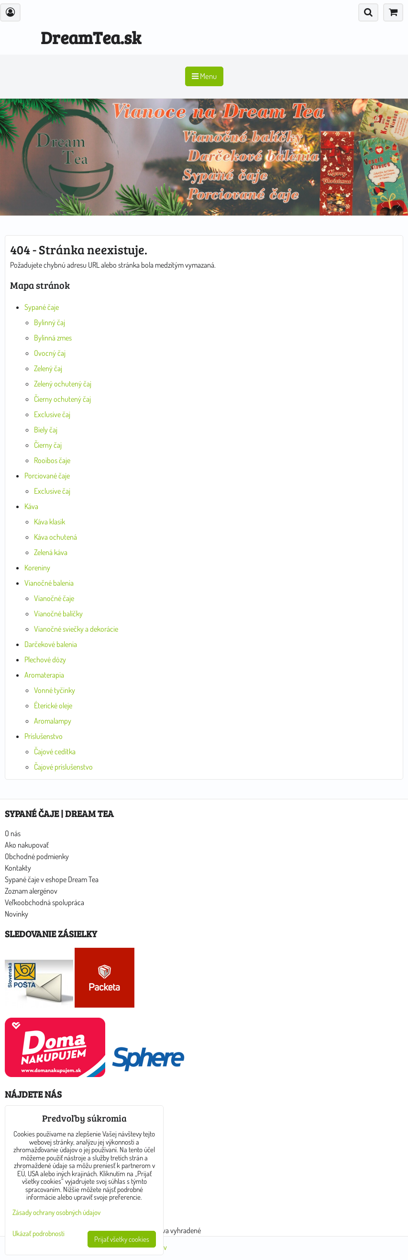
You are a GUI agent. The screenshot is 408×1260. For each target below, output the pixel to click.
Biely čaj (45, 429)
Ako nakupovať (27, 845)
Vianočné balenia (49, 583)
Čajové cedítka (55, 751)
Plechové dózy (45, 659)
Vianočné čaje (54, 598)
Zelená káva (50, 552)
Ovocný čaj (50, 353)
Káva (31, 506)
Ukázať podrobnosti (38, 1234)
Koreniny (37, 567)
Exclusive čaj (52, 414)
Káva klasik (49, 521)
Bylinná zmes (53, 337)
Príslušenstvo (43, 736)
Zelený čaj (48, 368)
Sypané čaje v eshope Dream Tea (52, 879)
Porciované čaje (47, 475)
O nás (13, 833)
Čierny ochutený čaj (62, 399)
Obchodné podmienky (37, 856)
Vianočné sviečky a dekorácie (76, 629)
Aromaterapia (44, 675)
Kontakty (18, 868)
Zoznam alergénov (31, 891)
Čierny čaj (48, 445)
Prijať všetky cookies (121, 1239)
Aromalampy (52, 721)
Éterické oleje (53, 705)
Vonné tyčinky (54, 690)
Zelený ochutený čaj (62, 383)
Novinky (16, 914)
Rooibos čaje (52, 460)
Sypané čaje (41, 307)
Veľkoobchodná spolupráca (44, 902)
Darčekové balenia (50, 644)
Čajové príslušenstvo (63, 767)
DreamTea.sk (91, 37)
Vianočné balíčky (58, 613)
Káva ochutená (55, 537)
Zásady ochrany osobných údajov (56, 1212)
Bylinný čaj (49, 322)
